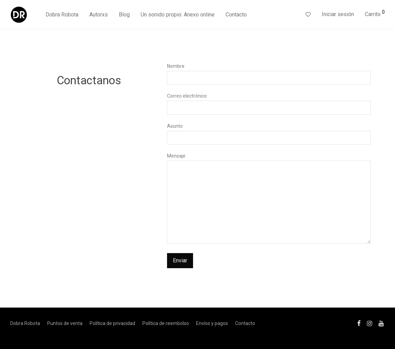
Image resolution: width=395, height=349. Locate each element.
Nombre (269, 74)
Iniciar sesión (338, 14)
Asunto (269, 134)
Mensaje (269, 200)
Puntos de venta (64, 323)
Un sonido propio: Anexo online (178, 14)
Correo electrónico (269, 103)
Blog (124, 14)
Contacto (236, 14)
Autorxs (98, 14)
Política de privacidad (112, 323)
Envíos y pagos (212, 323)
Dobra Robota (62, 14)
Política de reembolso (165, 323)
